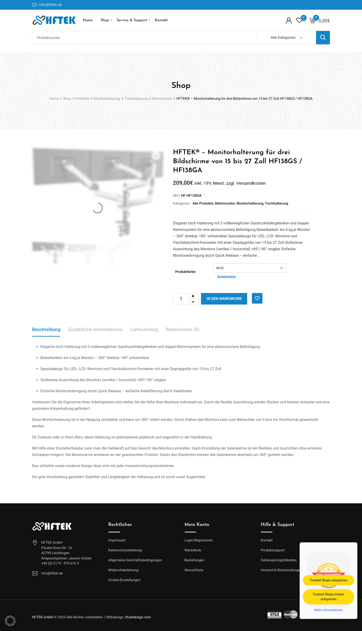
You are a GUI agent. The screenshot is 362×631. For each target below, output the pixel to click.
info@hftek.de (50, 5)
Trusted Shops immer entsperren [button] (328, 596)
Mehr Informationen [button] (328, 610)
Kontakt (161, 20)
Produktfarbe (185, 272)
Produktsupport (273, 550)
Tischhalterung (276, 203)
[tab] (46, 330)
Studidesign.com (138, 617)
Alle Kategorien (283, 37)
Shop (104, 20)
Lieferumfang (144, 329)
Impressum (117, 540)
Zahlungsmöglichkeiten (279, 560)
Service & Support (132, 20)
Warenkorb (193, 550)
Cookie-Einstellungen (124, 580)
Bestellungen (194, 560)
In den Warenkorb (224, 298)
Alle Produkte (202, 203)
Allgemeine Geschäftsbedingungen (135, 560)
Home (88, 20)
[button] (10, 621)
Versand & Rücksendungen (281, 570)
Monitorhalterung (250, 203)
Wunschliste (194, 570)
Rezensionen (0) (182, 329)
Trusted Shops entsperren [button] (328, 580)
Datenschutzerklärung (125, 550)
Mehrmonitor (225, 203)
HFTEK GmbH (42, 617)
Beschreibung (46, 329)
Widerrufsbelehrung (123, 570)
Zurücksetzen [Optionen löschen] (226, 276)
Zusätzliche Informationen (95, 329)
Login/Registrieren (199, 540)
